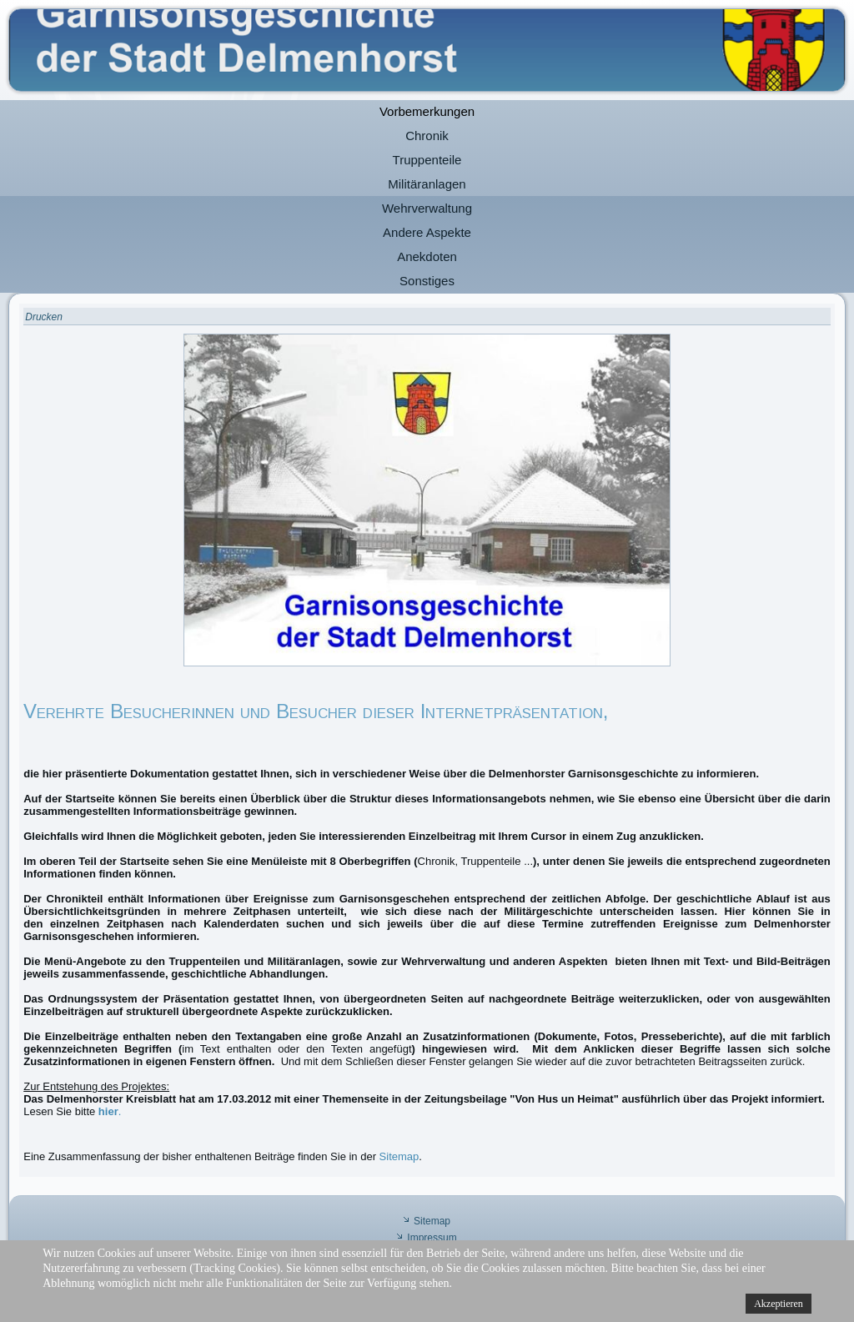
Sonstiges (427, 281)
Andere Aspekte (427, 232)
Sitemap (399, 1156)
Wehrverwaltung (427, 208)
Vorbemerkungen (427, 111)
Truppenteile (427, 160)
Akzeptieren (778, 1303)
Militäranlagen (426, 184)
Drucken (44, 317)
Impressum (431, 1238)
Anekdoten (427, 256)
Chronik (427, 135)
